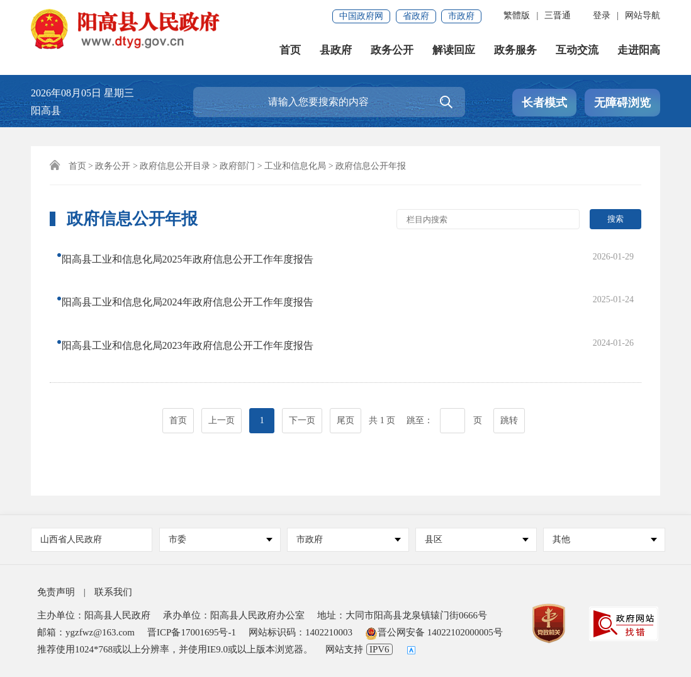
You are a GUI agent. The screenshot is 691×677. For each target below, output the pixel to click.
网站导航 (642, 15)
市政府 (461, 16)
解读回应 (453, 50)
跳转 (509, 366)
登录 (601, 15)
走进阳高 (638, 50)
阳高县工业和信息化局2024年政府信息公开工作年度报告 (195, 280)
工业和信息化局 (295, 166)
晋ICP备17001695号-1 (191, 632)
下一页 (302, 366)
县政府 (336, 50)
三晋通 (557, 15)
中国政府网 (361, 16)
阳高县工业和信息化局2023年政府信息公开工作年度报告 (195, 305)
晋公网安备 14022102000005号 (434, 632)
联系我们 (113, 592)
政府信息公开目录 (175, 166)
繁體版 (516, 15)
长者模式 (544, 102)
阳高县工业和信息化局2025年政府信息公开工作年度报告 (195, 255)
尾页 (345, 366)
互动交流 (577, 50)
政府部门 (237, 166)
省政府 (416, 16)
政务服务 (515, 50)
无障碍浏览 (622, 102)
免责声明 (56, 592)
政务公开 (392, 50)
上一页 (221, 366)
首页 (290, 50)
